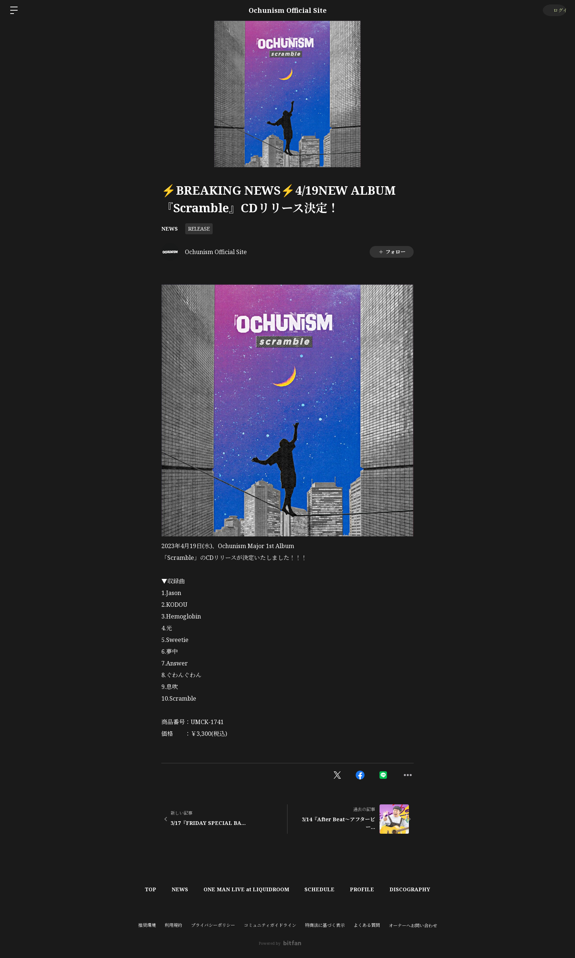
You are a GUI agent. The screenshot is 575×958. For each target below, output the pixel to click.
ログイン (553, 10)
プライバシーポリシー (213, 925)
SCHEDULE (321, 889)
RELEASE (199, 228)
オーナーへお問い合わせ (413, 926)
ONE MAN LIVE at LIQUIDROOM (245, 889)
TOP (143, 889)
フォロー (392, 251)
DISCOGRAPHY (417, 889)
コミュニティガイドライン (270, 925)
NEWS (169, 228)
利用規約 (173, 925)
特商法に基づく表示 (325, 925)
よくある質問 (367, 925)
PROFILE (367, 889)
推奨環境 (147, 925)
